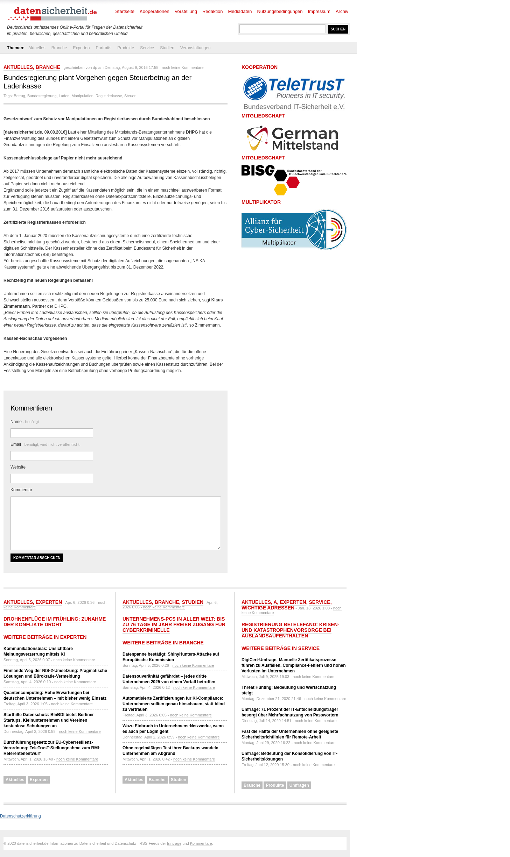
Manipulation (82, 96)
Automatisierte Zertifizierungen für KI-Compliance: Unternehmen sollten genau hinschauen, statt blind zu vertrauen (174, 704)
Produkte (125, 47)
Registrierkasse (109, 96)
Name (25, 421)
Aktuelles (37, 47)
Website (18, 467)
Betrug (19, 96)
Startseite (124, 11)
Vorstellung (186, 11)
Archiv (342, 11)
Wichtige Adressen (268, 607)
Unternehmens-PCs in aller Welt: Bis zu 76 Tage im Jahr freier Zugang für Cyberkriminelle (174, 624)
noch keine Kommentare (182, 67)
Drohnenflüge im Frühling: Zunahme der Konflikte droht (55, 621)
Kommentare (201, 843)
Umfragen (299, 785)
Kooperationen (154, 11)
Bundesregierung (42, 96)
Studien (167, 47)
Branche (59, 47)
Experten (81, 47)
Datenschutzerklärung (20, 816)
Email (46, 444)
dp (95, 67)
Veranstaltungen (195, 47)
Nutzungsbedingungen (279, 11)
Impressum (319, 11)
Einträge (174, 843)
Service (147, 47)
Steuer (129, 96)
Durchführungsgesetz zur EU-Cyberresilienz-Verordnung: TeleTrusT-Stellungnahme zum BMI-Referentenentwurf (52, 748)
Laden (64, 96)
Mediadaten (240, 11)
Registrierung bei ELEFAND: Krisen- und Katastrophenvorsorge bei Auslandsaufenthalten (290, 630)
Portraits (103, 47)
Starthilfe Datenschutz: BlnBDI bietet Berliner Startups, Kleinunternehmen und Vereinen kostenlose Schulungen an (49, 720)
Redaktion (212, 11)
